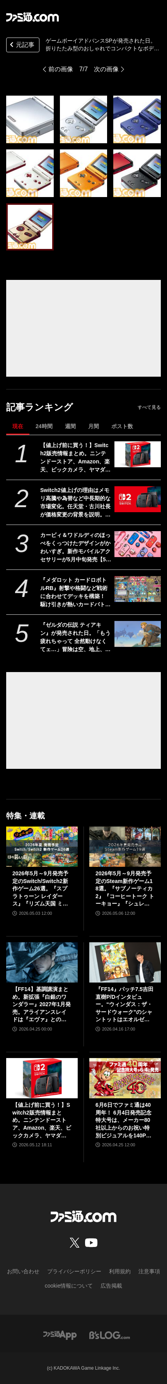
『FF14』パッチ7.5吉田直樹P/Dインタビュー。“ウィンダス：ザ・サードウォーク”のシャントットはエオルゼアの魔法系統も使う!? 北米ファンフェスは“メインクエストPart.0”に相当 (124, 1005)
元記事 (21, 45)
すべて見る (149, 407)
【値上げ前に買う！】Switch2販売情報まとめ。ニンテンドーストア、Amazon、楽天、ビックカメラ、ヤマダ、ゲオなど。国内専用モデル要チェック (75, 458)
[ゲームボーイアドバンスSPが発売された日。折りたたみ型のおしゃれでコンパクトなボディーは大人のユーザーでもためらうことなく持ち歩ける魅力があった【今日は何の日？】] (30, 119)
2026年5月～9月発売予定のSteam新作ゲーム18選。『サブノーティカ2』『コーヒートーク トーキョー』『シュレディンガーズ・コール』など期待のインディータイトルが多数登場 (124, 889)
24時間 (44, 426)
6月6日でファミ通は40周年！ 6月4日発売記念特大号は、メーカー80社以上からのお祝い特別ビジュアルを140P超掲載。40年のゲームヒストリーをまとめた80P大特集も (124, 1120)
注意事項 (149, 1271)
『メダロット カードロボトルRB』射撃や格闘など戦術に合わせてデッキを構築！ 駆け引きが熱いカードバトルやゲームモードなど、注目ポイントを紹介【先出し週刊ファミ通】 (75, 593)
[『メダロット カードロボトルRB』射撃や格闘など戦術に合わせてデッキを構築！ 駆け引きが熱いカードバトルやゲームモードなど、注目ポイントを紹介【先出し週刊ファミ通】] (137, 589)
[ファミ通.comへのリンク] (32, 17)
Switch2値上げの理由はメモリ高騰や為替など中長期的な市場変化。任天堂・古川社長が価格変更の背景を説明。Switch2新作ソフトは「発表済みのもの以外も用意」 (75, 503)
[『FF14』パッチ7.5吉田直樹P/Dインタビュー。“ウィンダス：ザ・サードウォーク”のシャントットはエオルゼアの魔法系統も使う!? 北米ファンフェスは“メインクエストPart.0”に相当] (125, 962)
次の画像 (106, 69)
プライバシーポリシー (74, 1271)
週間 (70, 426)
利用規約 (120, 1271)
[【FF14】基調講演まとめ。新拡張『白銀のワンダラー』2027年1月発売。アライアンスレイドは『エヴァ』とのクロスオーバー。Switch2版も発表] (42, 962)
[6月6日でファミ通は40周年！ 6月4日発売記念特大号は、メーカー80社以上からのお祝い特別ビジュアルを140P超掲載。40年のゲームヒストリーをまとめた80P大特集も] (125, 1078)
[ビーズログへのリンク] (109, 1334)
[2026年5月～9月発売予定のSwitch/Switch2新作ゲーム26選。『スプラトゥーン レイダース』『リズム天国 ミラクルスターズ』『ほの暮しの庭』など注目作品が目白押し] (42, 847)
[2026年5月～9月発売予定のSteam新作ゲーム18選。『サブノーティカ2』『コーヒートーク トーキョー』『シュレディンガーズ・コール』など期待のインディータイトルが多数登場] (125, 847)
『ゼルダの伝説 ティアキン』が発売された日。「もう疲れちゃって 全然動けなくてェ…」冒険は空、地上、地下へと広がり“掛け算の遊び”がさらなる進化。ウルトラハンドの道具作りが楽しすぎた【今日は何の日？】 (75, 637)
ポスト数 (122, 426)
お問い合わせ (23, 1271)
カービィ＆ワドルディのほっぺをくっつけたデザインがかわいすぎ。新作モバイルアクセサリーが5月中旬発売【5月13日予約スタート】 (75, 548)
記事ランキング (39, 407)
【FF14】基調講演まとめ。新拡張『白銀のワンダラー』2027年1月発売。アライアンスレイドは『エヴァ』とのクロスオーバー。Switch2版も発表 (41, 1005)
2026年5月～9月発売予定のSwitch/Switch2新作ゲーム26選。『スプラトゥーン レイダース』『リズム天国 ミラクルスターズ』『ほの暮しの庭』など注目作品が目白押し (40, 889)
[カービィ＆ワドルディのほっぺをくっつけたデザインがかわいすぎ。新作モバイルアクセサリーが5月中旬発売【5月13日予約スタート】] (137, 544)
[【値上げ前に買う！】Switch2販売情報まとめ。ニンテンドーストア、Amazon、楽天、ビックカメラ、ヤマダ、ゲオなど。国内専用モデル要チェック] (137, 454)
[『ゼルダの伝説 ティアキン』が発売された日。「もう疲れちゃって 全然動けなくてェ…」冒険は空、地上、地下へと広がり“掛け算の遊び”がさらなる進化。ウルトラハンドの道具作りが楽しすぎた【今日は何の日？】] (137, 634)
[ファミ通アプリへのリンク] (60, 1334)
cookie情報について (69, 1286)
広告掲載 (111, 1286)
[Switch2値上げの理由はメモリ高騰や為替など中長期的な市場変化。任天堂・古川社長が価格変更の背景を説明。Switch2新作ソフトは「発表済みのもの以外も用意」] (137, 499)
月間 (93, 426)
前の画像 (60, 69)
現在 (17, 426)
